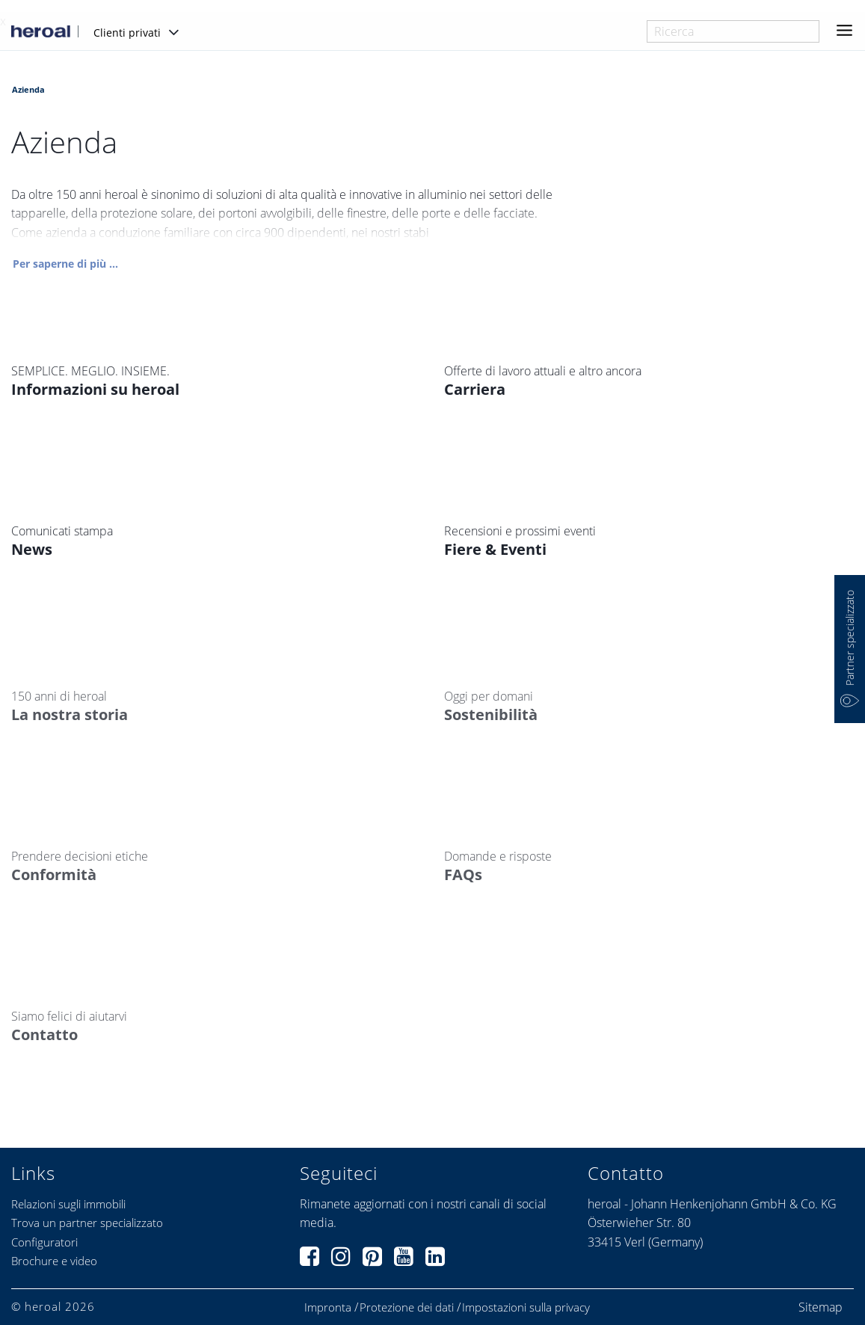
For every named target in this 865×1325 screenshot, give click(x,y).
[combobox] (733, 31)
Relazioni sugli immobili (68, 1203)
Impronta (327, 1307)
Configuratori (44, 1242)
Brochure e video (54, 1260)
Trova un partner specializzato (87, 1222)
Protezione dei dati (407, 1307)
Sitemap (820, 1307)
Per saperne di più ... (65, 264)
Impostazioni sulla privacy (526, 1307)
